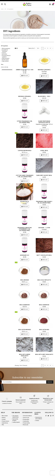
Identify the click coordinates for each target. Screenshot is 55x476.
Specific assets (5, 59)
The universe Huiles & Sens (15, 416)
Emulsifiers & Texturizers (5, 50)
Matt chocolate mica (44, 255)
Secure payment (21, 400)
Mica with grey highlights (44, 354)
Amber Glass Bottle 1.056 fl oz (24, 70)
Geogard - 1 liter (44, 227)
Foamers (4, 52)
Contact (4, 419)
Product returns (5, 421)
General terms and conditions (38, 418)
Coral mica (44, 150)
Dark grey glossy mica (44, 175)
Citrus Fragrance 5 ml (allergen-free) (24, 121)
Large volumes (5, 61)
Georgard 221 (24, 255)
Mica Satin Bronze (24, 329)
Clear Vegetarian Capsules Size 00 (44, 121)
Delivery (4, 417)
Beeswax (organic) (44, 69)
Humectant (4, 54)
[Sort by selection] (32, 48)
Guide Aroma (5, 423)
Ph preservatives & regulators (6, 56)
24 (38, 48)
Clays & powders (5, 58)
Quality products (34, 398)
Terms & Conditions (27, 415)
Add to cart (24, 75)
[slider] (1, 70)
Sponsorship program (15, 419)
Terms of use (26, 417)
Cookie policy (26, 421)
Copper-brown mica (24, 150)
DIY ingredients (4, 45)
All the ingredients (6, 48)
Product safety (26, 423)
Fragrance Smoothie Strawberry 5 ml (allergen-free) (25, 229)
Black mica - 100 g (44, 96)
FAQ (3, 424)
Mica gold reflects (44, 280)
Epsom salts (24, 201)
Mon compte (5, 415)
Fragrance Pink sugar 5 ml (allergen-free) (44, 202)
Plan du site (25, 424)
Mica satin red (44, 329)
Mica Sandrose (25, 304)
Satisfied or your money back (48, 399)
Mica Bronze (24, 280)
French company (7, 401)
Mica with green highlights (24, 355)
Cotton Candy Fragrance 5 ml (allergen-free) (24, 176)
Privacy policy (26, 419)
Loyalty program (16, 422)
